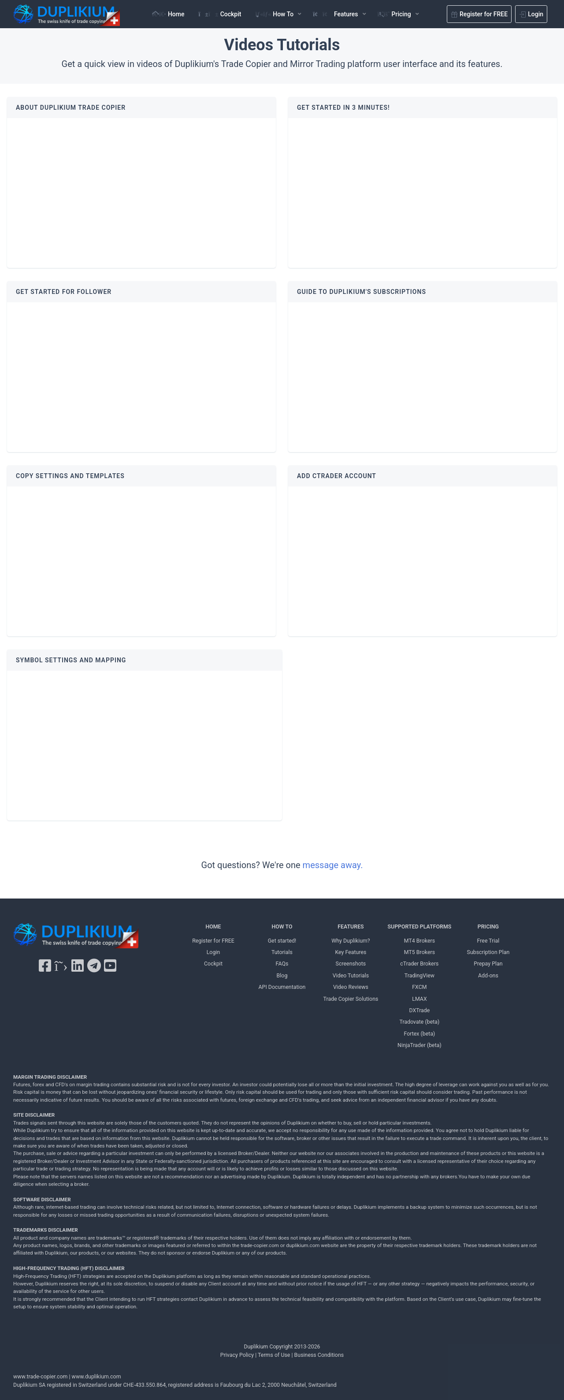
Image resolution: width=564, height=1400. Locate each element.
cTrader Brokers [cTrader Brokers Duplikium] (419, 963)
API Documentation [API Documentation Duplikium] (282, 987)
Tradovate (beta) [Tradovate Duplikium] (420, 1021)
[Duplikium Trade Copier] (75, 938)
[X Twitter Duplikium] (60, 966)
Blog (282, 975)
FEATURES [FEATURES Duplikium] (351, 926)
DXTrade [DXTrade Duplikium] (419, 1010)
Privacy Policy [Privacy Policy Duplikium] (237, 1355)
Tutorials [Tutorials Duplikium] (282, 952)
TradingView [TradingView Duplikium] (419, 975)
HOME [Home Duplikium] (213, 926)
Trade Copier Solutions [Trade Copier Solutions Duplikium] (350, 998)
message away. (333, 865)
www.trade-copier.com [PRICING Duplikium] (40, 1376)
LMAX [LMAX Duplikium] (419, 998)
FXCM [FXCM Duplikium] (419, 987)
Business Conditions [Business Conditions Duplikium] (319, 1355)
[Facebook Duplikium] (45, 966)
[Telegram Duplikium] (94, 966)
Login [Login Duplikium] (213, 952)
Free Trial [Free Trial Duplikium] (488, 940)
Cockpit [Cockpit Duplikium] (213, 963)
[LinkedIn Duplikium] (77, 966)
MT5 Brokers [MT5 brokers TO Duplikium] (419, 952)
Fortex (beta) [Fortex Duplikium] (419, 1033)
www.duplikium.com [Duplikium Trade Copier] (96, 1376)
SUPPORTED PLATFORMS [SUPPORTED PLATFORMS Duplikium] (419, 926)
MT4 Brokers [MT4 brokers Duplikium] (419, 940)
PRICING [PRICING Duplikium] (488, 926)
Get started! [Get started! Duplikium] (282, 940)
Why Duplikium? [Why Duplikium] (350, 940)
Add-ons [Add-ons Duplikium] (488, 975)
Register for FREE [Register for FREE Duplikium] (213, 940)
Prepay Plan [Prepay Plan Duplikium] (488, 963)
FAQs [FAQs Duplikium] (282, 963)
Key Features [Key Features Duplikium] (350, 952)
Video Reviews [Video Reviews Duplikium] (350, 987)
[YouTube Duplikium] (110, 966)
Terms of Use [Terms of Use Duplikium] (274, 1355)
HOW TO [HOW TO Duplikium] (281, 926)
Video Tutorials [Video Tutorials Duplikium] (351, 975)
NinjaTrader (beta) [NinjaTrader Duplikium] (419, 1045)
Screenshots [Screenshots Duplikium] (351, 963)
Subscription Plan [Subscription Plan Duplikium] (488, 952)
